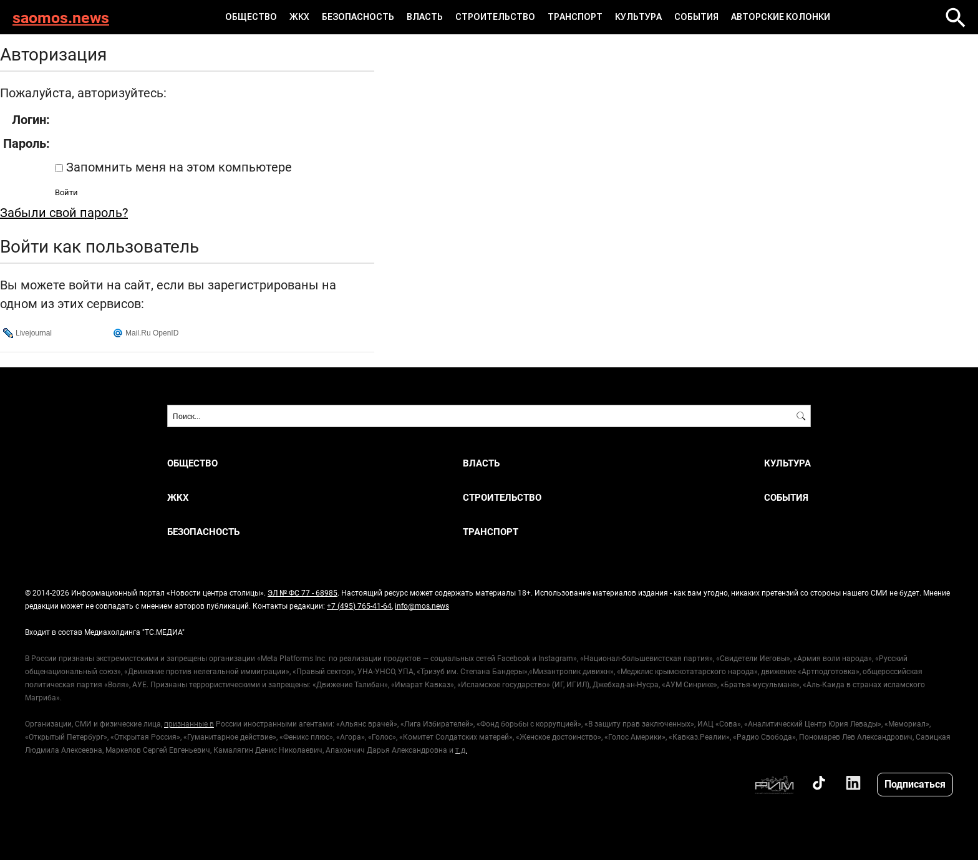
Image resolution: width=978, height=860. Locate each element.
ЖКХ (299, 17)
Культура (638, 17)
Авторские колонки (780, 17)
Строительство (495, 17)
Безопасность (358, 17)
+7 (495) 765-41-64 (359, 606)
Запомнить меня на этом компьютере (177, 166)
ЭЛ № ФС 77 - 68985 (302, 592)
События (696, 17)
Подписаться (915, 783)
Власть (425, 17)
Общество (251, 17)
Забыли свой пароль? (64, 212)
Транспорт (575, 17)
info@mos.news (422, 606)
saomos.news (60, 17)
